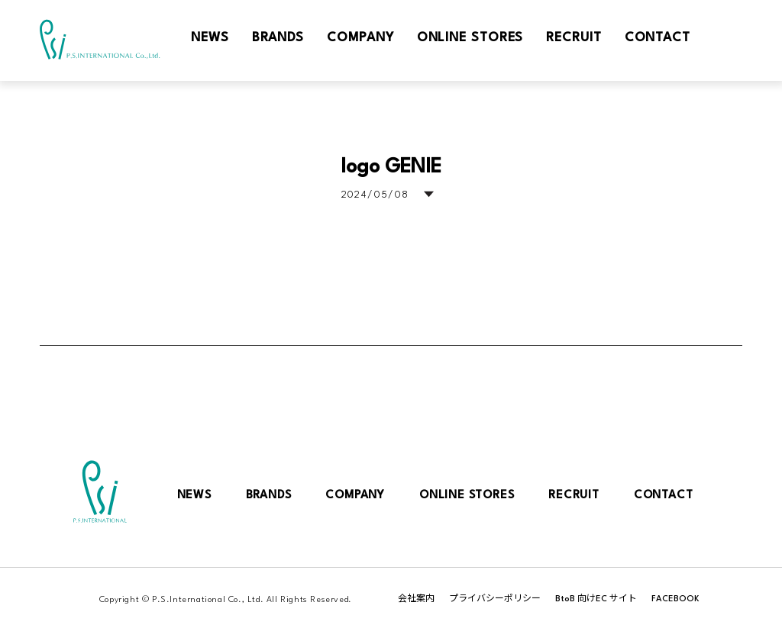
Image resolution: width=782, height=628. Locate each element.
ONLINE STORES (466, 495)
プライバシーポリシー (495, 599)
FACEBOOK (675, 599)
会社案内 (416, 599)
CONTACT (663, 495)
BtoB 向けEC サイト (596, 599)
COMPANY (355, 495)
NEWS (194, 495)
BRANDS (269, 495)
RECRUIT (573, 495)
